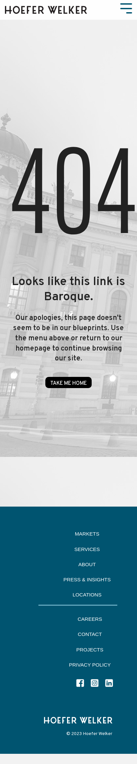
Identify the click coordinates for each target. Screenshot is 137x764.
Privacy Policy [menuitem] (90, 665)
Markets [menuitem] (87, 534)
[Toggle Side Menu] (126, 7)
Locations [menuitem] (87, 594)
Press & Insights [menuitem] (87, 579)
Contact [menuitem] (90, 634)
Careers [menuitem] (90, 619)
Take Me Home (68, 383)
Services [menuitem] (87, 549)
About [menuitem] (87, 564)
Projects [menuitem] (89, 649)
